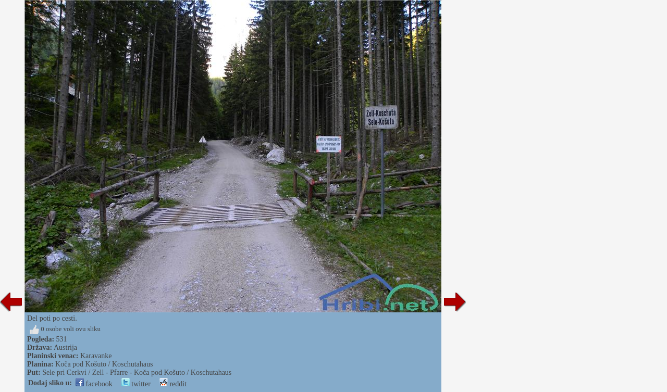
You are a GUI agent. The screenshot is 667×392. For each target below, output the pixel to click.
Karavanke (96, 356)
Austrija (65, 347)
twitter (136, 384)
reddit (173, 384)
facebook (94, 384)
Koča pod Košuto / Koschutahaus (104, 364)
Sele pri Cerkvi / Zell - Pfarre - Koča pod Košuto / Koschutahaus (136, 372)
